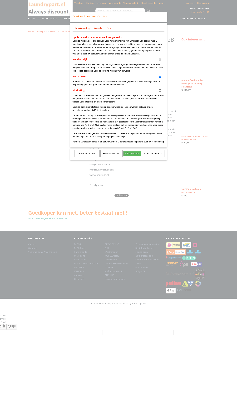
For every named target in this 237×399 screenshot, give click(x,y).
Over (109, 28)
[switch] (160, 59)
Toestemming (82, 28)
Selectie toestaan (111, 153)
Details (98, 28)
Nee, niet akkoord (153, 153)
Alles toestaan (132, 153)
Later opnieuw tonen (87, 153)
